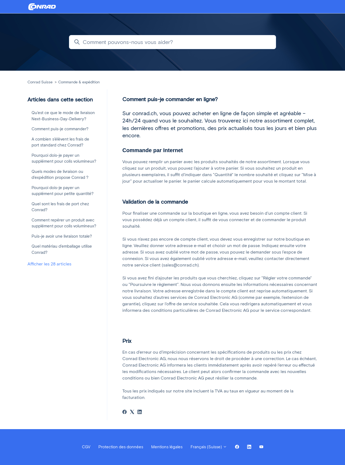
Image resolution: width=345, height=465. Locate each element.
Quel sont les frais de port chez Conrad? (60, 207)
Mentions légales (166, 447)
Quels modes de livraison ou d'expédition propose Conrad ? (60, 174)
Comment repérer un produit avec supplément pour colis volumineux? (64, 223)
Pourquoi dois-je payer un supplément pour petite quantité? (63, 190)
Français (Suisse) (209, 447)
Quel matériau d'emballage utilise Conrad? (62, 249)
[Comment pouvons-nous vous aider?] (172, 42)
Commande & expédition (79, 82)
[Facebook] (124, 412)
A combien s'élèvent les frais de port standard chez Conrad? (60, 142)
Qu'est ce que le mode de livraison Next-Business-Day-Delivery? (63, 115)
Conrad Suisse (40, 82)
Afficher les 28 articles (49, 263)
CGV (86, 447)
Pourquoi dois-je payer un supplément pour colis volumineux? (64, 158)
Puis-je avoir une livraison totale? (62, 236)
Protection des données (120, 447)
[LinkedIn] (139, 412)
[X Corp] (132, 412)
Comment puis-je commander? (60, 128)
